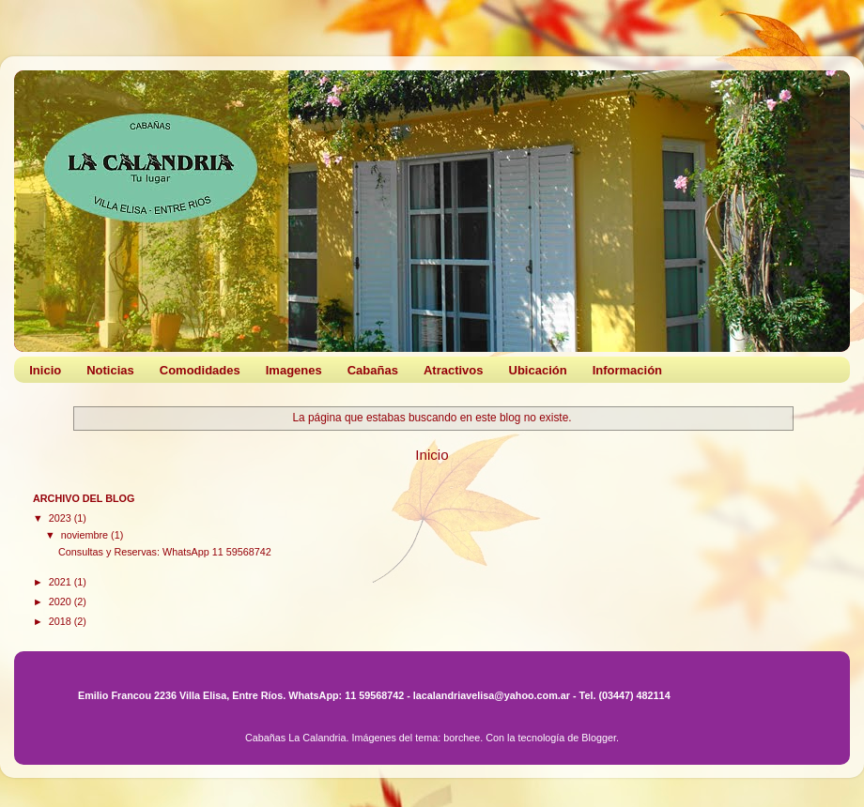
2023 (61, 518)
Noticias (110, 370)
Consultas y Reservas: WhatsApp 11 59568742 (164, 551)
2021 (61, 581)
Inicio (45, 370)
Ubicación (538, 370)
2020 (61, 601)
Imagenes (294, 370)
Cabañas (372, 370)
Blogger (598, 737)
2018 (61, 621)
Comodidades (200, 370)
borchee (461, 737)
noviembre (86, 535)
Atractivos (454, 370)
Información (627, 370)
